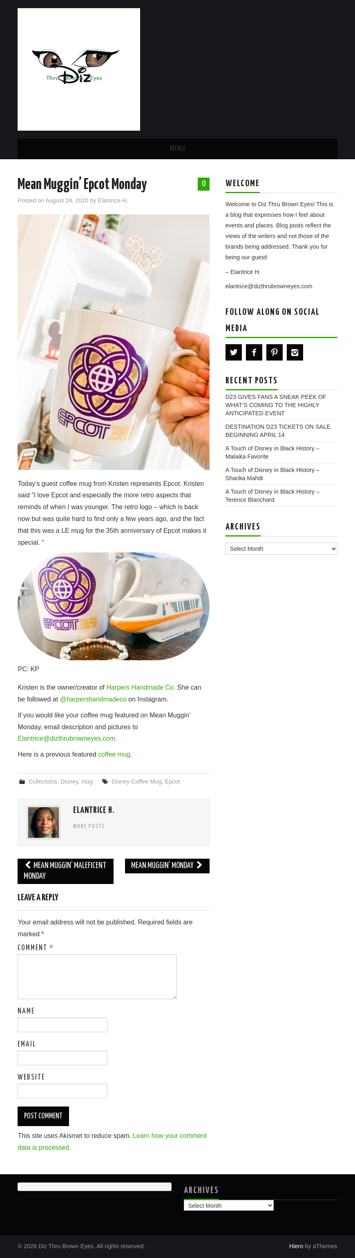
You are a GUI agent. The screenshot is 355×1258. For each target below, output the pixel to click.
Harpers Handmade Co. (140, 687)
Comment (36, 948)
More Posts (89, 826)
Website (31, 1077)
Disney (69, 781)
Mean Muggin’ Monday (167, 866)
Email (27, 1044)
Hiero (296, 1246)
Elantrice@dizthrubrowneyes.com (66, 738)
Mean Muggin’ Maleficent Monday (65, 871)
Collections (43, 781)
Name (26, 1011)
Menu (177, 149)
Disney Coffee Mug (136, 781)
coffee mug (114, 754)
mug (87, 781)
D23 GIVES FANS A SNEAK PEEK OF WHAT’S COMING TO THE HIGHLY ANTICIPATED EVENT (276, 405)
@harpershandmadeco (94, 699)
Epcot (172, 781)
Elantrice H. (113, 200)
